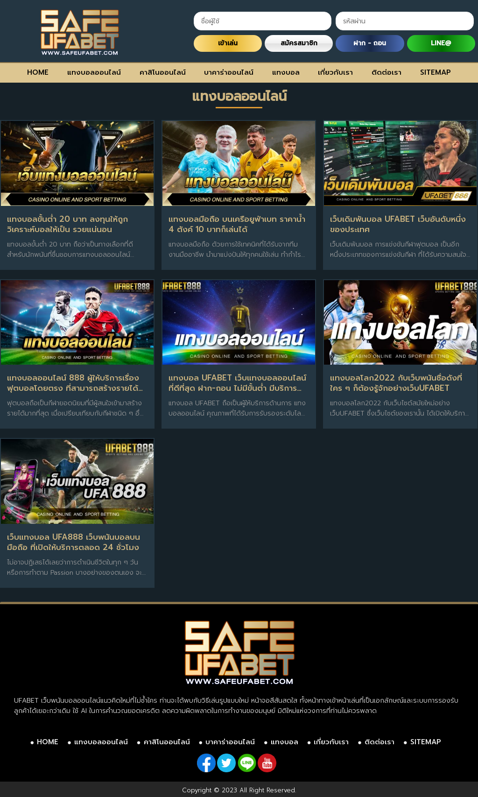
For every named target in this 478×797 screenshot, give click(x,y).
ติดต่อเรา (386, 72)
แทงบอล (286, 72)
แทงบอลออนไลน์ (94, 72)
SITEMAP (435, 72)
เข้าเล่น (228, 43)
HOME (38, 72)
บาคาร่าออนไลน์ (228, 72)
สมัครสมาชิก (299, 43)
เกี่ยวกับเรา (335, 72)
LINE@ (441, 43)
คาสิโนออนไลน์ (163, 72)
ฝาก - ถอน (369, 43)
